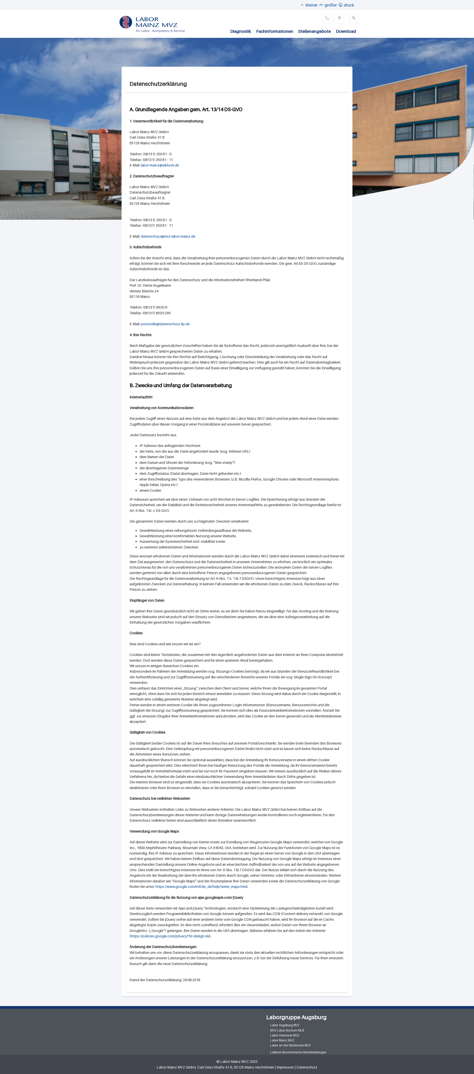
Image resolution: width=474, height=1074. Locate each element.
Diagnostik (240, 31)
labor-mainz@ (151, 165)
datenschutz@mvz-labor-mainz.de (168, 236)
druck (349, 4)
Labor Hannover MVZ (284, 1035)
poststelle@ (150, 324)
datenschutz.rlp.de (175, 324)
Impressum (285, 1067)
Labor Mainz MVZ (282, 1040)
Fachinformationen (274, 31)
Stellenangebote (314, 31)
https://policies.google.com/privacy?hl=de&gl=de (170, 936)
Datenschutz (306, 1067)
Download (346, 31)
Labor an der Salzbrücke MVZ (290, 1045)
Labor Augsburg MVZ (285, 1025)
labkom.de (170, 165)
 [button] (340, 5)
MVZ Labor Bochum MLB (287, 1030)
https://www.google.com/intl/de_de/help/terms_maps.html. (201, 886)
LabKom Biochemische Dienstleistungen (298, 1052)
